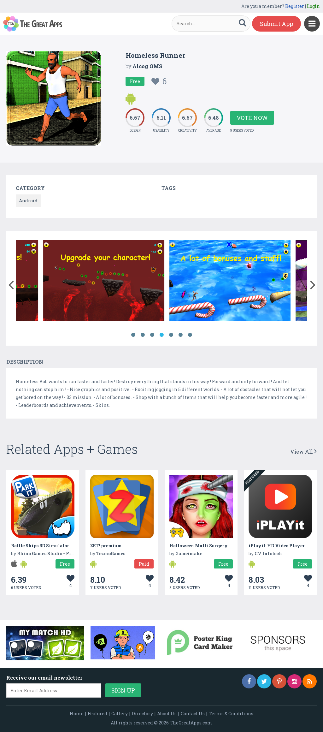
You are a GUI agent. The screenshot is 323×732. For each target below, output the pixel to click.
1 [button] (133, 335)
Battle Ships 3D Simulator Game (46, 546)
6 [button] (180, 335)
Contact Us (193, 714)
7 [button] (190, 335)
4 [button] (161, 335)
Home (77, 714)
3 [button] (152, 335)
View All (303, 451)
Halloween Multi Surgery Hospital (208, 546)
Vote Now (252, 118)
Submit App (276, 23)
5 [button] (171, 335)
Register (294, 6)
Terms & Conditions (231, 714)
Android (28, 201)
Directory (142, 714)
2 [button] (142, 335)
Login (313, 6)
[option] (79, 281)
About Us (167, 714)
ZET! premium (106, 546)
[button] (11, 283)
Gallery (119, 714)
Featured (97, 714)
